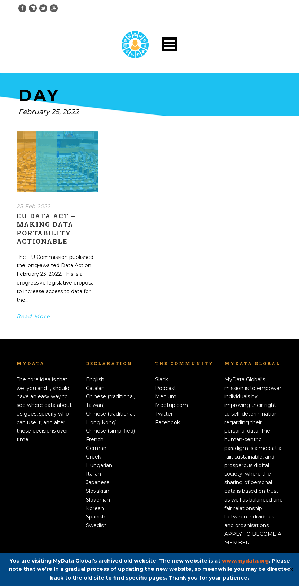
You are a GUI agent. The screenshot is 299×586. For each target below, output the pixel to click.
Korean (95, 508)
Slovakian (97, 491)
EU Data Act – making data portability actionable (46, 229)
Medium (165, 396)
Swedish (96, 525)
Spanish (95, 516)
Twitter (164, 414)
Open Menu (169, 44)
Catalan (95, 388)
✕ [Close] (291, 570)
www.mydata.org (245, 560)
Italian (93, 473)
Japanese (98, 482)
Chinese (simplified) (110, 430)
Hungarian (99, 465)
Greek (93, 456)
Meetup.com (171, 405)
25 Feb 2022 (33, 206)
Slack (161, 379)
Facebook (167, 422)
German (96, 448)
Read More (33, 316)
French (95, 439)
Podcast (165, 388)
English (95, 379)
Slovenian (98, 499)
